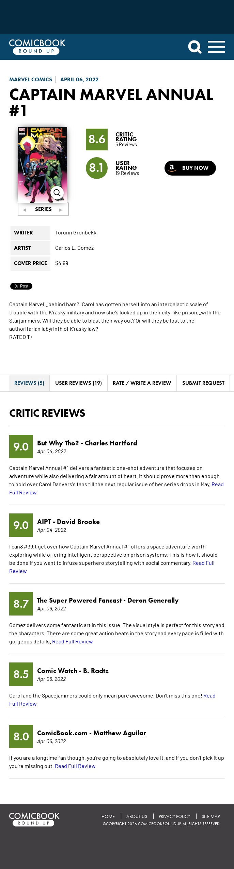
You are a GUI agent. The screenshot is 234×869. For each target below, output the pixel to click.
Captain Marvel (75, 94)
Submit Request (203, 383)
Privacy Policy (174, 816)
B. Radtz (96, 671)
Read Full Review (72, 641)
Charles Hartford (111, 443)
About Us (136, 816)
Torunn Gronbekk (75, 232)
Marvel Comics (30, 79)
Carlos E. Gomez (74, 247)
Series (43, 209)
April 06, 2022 (79, 79)
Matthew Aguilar (119, 733)
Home (108, 816)
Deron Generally (153, 600)
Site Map (211, 816)
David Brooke (78, 522)
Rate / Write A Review (142, 383)
